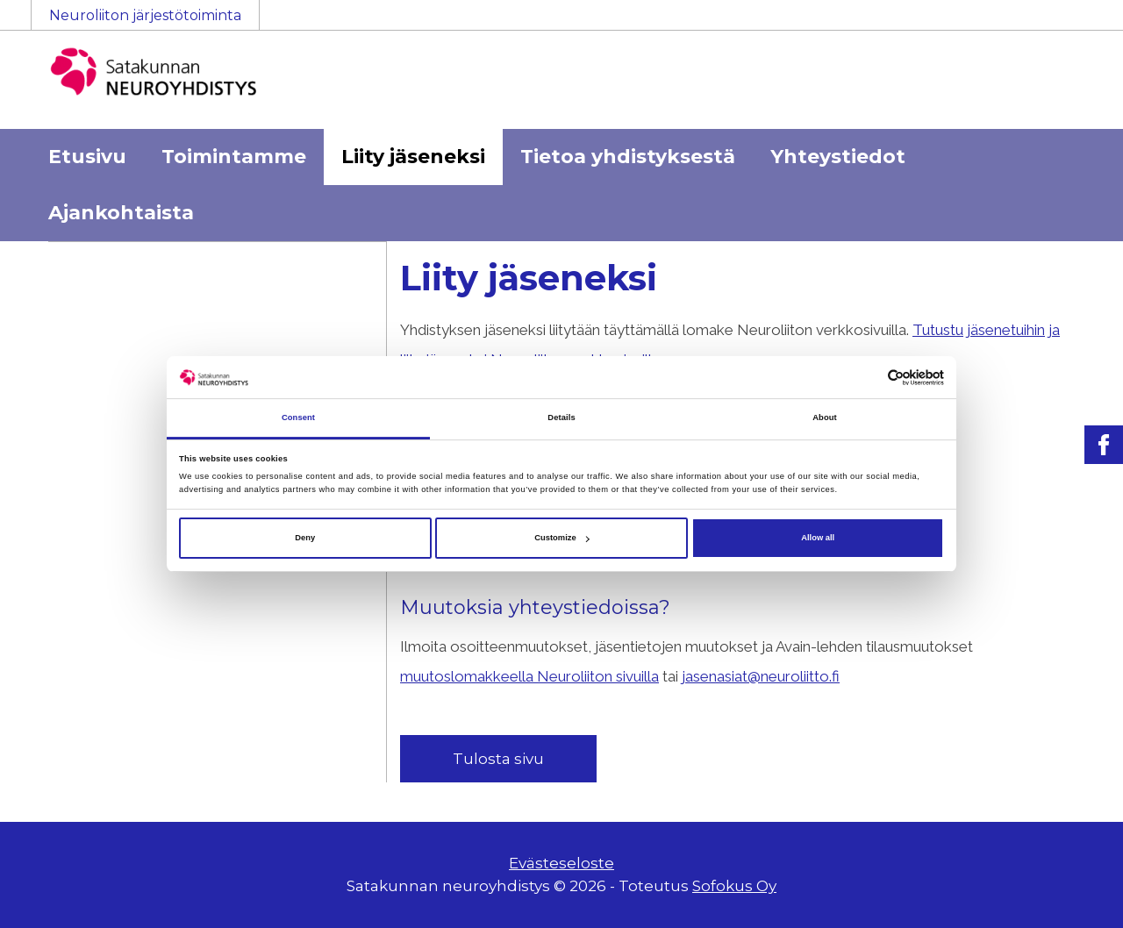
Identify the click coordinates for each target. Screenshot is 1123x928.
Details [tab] (561, 418)
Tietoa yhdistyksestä (627, 156)
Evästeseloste (561, 863)
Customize (561, 537)
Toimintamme (233, 156)
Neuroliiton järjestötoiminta (145, 15)
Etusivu (87, 156)
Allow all (817, 537)
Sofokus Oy (734, 886)
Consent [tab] (298, 418)
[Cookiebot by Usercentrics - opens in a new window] (867, 377)
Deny (305, 537)
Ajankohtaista (121, 213)
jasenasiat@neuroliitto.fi (761, 676)
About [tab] (824, 418)
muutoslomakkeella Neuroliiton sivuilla (529, 676)
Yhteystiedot (837, 156)
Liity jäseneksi (413, 156)
